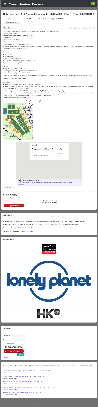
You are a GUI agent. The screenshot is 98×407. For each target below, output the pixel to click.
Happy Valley (30, 101)
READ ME (30, 35)
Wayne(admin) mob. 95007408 (86, 28)
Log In (21, 354)
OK (60, 155)
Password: (6, 340)
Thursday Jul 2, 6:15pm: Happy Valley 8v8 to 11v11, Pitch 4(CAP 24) (22, 392)
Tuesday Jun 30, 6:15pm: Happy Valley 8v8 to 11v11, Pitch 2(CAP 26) (22, 381)
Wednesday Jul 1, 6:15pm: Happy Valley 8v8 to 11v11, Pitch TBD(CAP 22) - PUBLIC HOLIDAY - (30, 387)
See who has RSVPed (12, 22)
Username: (6, 335)
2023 (9, 19)
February (15, 19)
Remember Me (10, 343)
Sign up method (29, 231)
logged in (13, 198)
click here (72, 228)
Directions (21, 184)
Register (5, 357)
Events (5, 19)
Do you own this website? (41, 155)
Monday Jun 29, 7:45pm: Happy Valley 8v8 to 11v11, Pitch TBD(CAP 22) (23, 376)
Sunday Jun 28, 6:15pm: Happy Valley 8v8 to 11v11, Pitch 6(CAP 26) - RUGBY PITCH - (27, 371)
